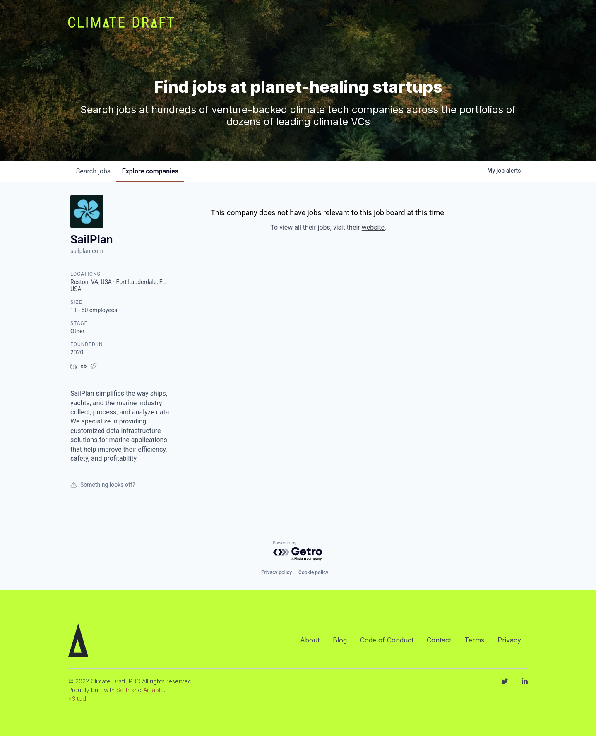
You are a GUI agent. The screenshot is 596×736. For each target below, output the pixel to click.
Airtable (153, 689)
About (310, 640)
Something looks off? (102, 484)
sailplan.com (86, 251)
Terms (474, 640)
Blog (340, 640)
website (373, 227)
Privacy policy (276, 572)
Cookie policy (313, 572)
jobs (94, 171)
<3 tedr (78, 698)
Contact (439, 640)
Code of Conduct (386, 640)
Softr (123, 689)
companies (153, 171)
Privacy (509, 640)
